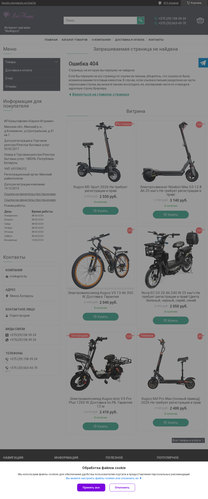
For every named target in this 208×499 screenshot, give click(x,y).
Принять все (91, 487)
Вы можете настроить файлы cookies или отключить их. (102, 478)
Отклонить (122, 487)
